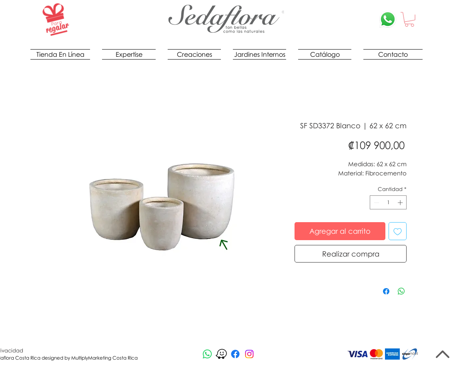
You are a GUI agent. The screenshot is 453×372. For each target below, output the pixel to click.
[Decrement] (376, 202)
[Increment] (401, 202)
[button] (409, 19)
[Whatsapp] (207, 354)
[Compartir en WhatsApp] (401, 291)
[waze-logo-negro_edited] (221, 354)
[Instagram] (249, 354)
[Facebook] (235, 354)
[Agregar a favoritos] (398, 231)
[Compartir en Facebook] (386, 291)
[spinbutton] (388, 202)
